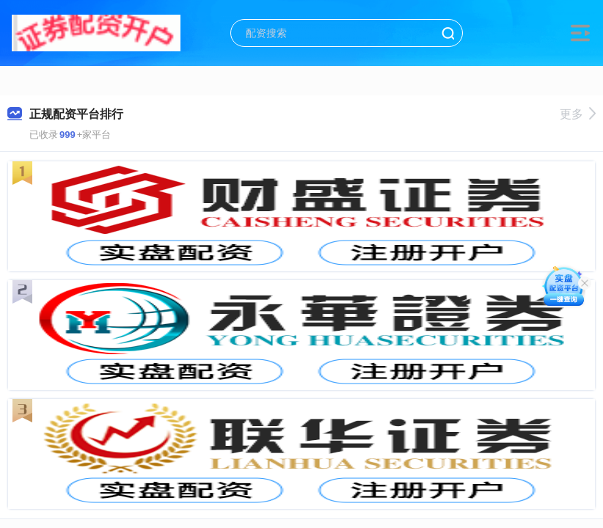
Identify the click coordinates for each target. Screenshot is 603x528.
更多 (578, 114)
